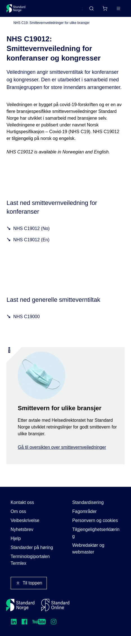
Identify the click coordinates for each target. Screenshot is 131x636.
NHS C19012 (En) (31, 239)
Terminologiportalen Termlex (30, 560)
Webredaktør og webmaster (88, 548)
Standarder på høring (32, 547)
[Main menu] (118, 8)
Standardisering (88, 502)
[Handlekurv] (105, 8)
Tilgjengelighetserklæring (95, 533)
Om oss (18, 511)
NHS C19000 (26, 316)
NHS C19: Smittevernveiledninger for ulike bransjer (51, 23)
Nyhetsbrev (22, 529)
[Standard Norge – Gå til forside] (16, 8)
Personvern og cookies (95, 520)
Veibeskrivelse (25, 520)
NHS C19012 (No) (31, 228)
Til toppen (28, 583)
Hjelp (16, 538)
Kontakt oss (22, 502)
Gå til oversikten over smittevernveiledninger (62, 447)
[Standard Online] (55, 605)
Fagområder (84, 511)
